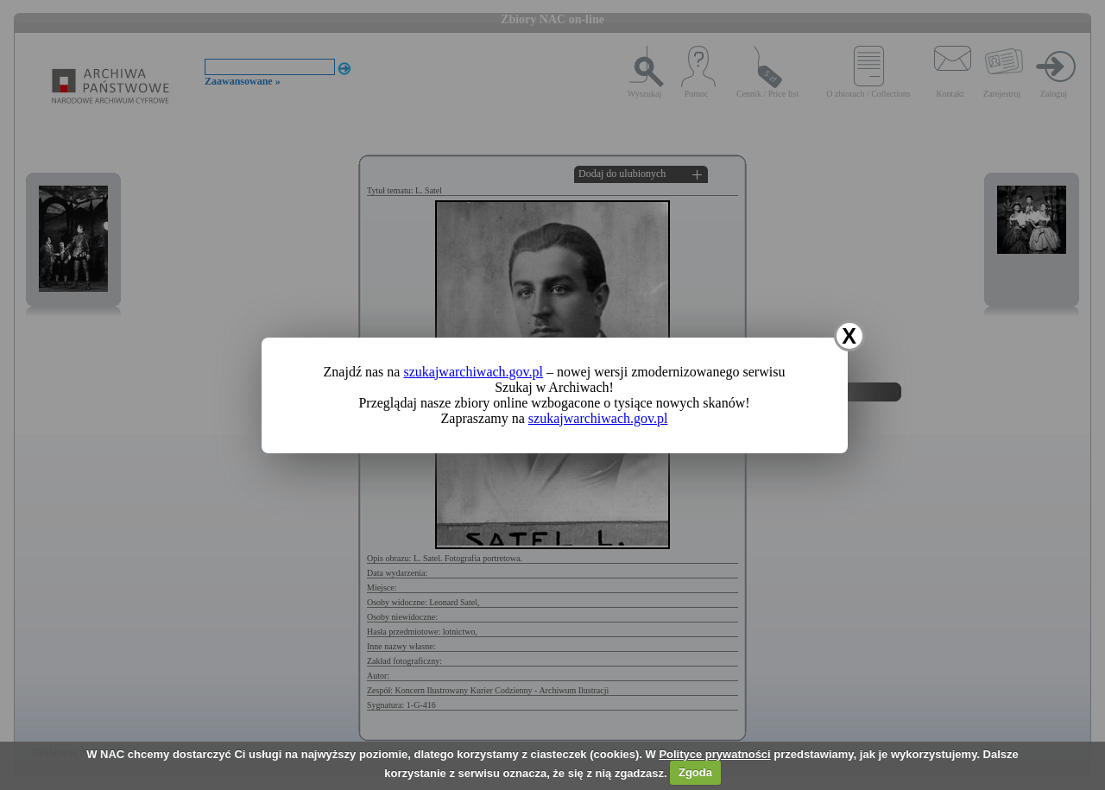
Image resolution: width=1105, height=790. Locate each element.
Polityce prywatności (714, 754)
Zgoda (695, 772)
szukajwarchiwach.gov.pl (473, 371)
